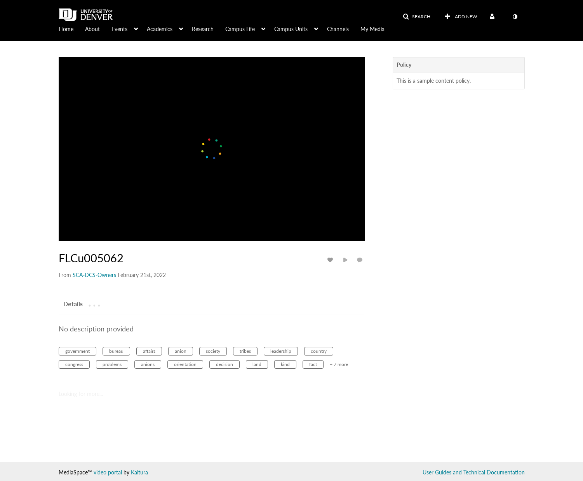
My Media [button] (372, 29)
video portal (108, 472)
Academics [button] (159, 29)
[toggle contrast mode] (515, 17)
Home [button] (66, 29)
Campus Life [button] (240, 29)
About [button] (92, 29)
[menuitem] (72, 28)
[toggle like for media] (331, 260)
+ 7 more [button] (339, 364)
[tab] (73, 303)
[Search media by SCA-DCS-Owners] (94, 275)
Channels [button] (338, 29)
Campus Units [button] (291, 29)
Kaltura (139, 472)
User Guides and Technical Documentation (474, 472)
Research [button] (203, 29)
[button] (416, 17)
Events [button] (119, 29)
